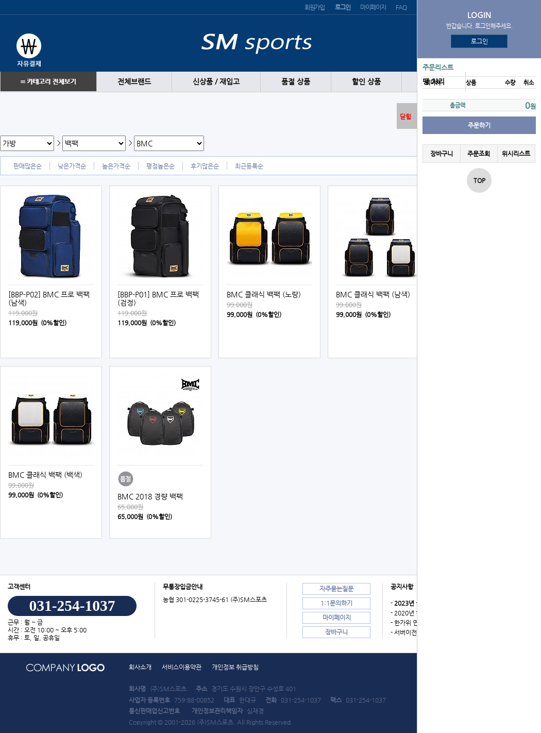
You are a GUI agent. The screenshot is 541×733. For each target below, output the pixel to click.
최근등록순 (249, 166)
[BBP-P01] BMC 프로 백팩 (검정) (158, 298)
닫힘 (405, 116)
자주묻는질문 (336, 588)
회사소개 (140, 667)
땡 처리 (433, 82)
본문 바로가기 (0, 0)
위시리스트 (516, 153)
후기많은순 (205, 166)
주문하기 (479, 125)
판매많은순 (27, 166)
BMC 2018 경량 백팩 (150, 496)
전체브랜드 (134, 82)
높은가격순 (116, 166)
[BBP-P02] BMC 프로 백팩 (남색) (49, 298)
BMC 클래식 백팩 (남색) (373, 294)
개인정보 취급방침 (235, 667)
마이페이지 (372, 7)
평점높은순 (160, 166)
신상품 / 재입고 (216, 82)
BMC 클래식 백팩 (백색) (45, 475)
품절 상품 (295, 82)
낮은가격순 (72, 166)
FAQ (401, 7)
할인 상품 (366, 82)
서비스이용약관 (181, 667)
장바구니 (441, 153)
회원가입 (315, 7)
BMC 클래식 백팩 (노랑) (264, 294)
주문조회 (478, 153)
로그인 (479, 41)
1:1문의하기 (336, 603)
